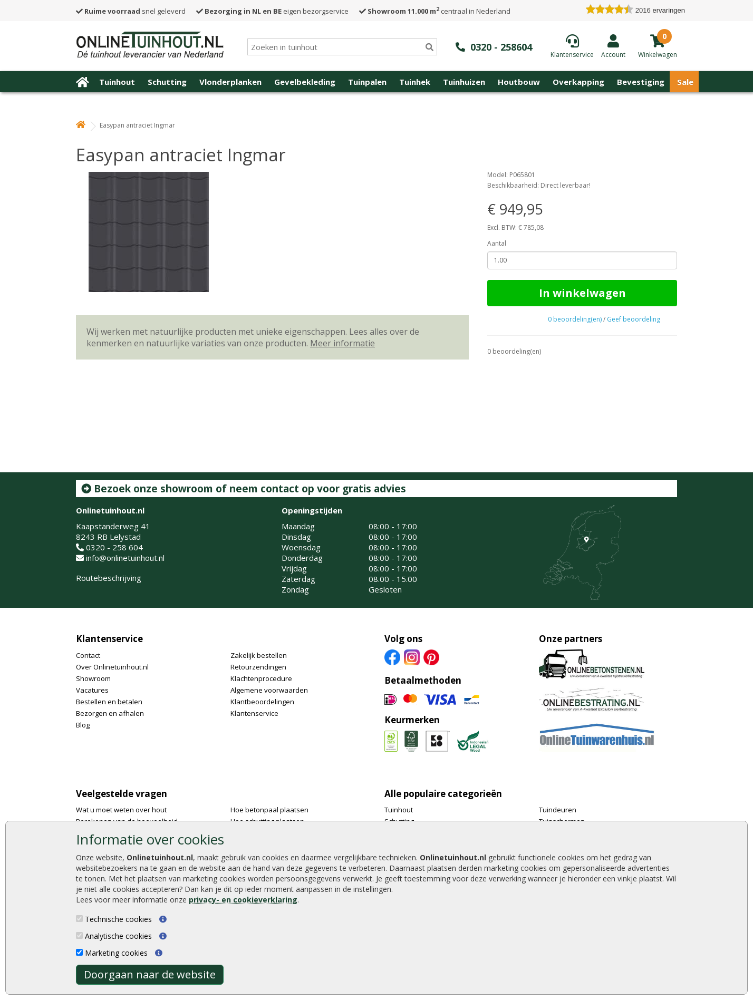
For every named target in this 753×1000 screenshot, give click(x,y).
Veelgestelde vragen (121, 794)
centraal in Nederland (434, 11)
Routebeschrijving (108, 577)
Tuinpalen (367, 81)
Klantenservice (109, 639)
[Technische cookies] (79, 918)
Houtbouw (519, 81)
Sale (685, 81)
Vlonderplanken (230, 81)
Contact (88, 655)
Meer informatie (342, 343)
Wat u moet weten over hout (121, 809)
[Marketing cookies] (79, 952)
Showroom (93, 678)
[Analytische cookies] (79, 935)
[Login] (613, 46)
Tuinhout (117, 81)
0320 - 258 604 (114, 547)
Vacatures (92, 690)
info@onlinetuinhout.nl (125, 557)
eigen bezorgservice (272, 11)
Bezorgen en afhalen (110, 713)
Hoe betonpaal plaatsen (269, 809)
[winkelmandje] (657, 53)
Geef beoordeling (633, 319)
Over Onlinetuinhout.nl (112, 667)
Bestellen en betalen (109, 701)
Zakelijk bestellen (258, 655)
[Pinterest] (431, 656)
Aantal (496, 243)
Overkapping (578, 81)
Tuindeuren (557, 809)
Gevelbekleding (304, 81)
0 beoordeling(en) (575, 319)
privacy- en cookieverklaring (243, 900)
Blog (83, 725)
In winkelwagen (582, 293)
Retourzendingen (258, 667)
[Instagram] (412, 656)
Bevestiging (640, 81)
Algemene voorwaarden (269, 690)
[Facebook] (392, 656)
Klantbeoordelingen (262, 701)
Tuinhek (414, 81)
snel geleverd (131, 11)
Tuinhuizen (464, 81)
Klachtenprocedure (261, 678)
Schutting (167, 81)
